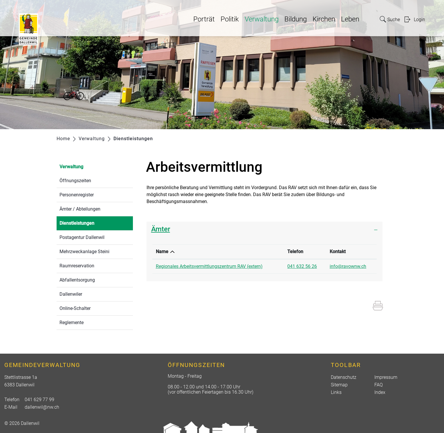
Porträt (204, 19)
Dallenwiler (70, 294)
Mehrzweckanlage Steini (84, 251)
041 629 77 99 (39, 399)
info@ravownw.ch (348, 266)
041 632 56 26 (302, 266)
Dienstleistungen (90, 222)
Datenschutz (343, 377)
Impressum (385, 377)
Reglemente (71, 322)
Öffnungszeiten (75, 180)
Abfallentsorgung (77, 280)
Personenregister (76, 195)
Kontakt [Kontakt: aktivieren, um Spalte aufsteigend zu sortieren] (338, 251)
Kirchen (324, 19)
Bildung (295, 19)
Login (419, 19)
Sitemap (339, 385)
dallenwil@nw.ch (42, 407)
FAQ (378, 385)
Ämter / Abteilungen (79, 209)
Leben (350, 19)
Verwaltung (262, 19)
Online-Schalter (75, 308)
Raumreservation (76, 265)
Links (336, 392)
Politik (230, 19)
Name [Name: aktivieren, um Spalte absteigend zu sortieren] (162, 251)
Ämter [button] (160, 229)
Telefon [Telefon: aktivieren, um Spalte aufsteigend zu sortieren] (295, 251)
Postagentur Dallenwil (81, 237)
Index (379, 392)
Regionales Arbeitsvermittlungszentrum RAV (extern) (209, 266)
